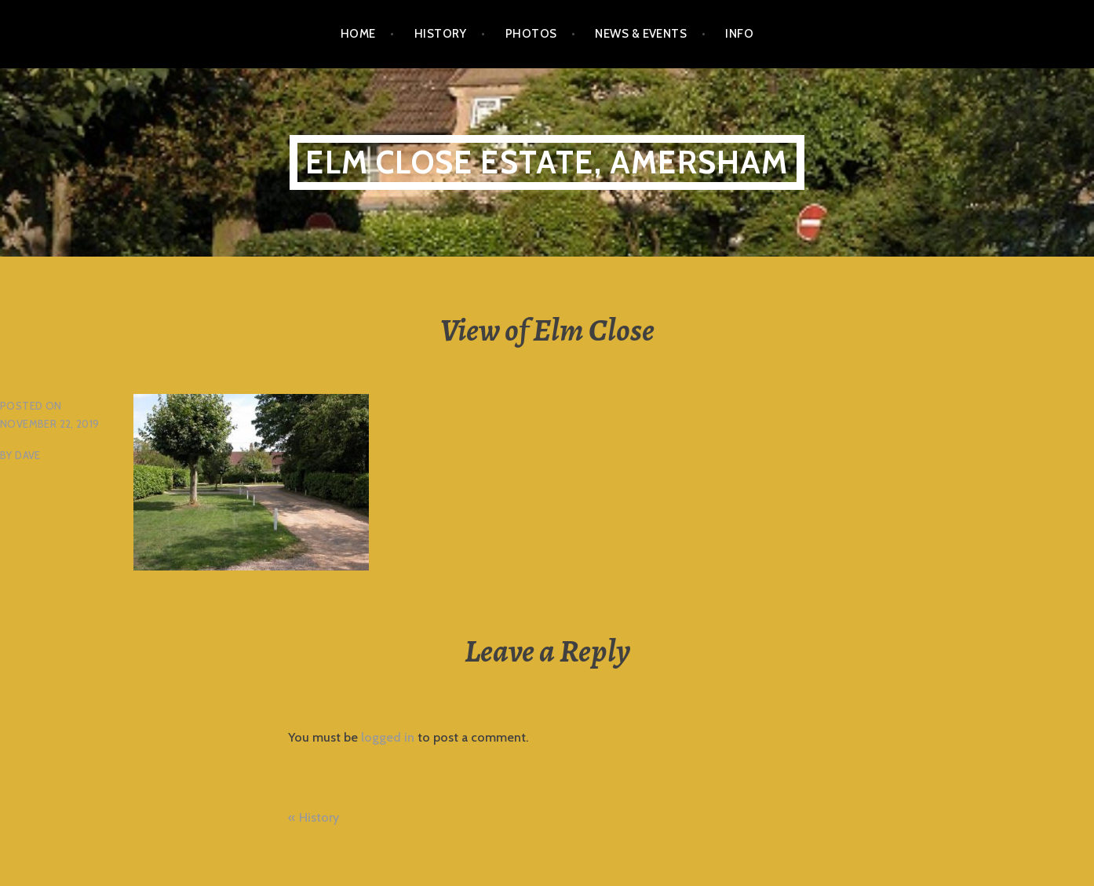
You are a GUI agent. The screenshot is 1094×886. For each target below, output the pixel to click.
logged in (387, 737)
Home (358, 34)
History (440, 34)
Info (739, 34)
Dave (28, 455)
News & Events (641, 34)
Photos (531, 34)
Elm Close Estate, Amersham (546, 162)
